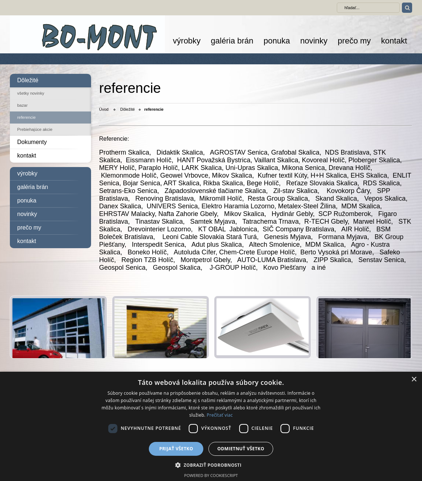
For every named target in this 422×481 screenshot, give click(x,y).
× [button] (414, 379)
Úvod (104, 109)
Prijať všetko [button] (176, 449)
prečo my (354, 40)
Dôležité (27, 80)
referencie (26, 117)
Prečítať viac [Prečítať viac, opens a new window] (220, 415)
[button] (211, 464)
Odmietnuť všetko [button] (240, 449)
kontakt (394, 40)
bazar (22, 105)
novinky (314, 40)
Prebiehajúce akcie (34, 129)
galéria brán (232, 40)
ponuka (277, 40)
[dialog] (211, 426)
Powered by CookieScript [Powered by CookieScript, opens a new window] (211, 475)
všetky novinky (30, 93)
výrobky (187, 40)
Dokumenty (32, 142)
